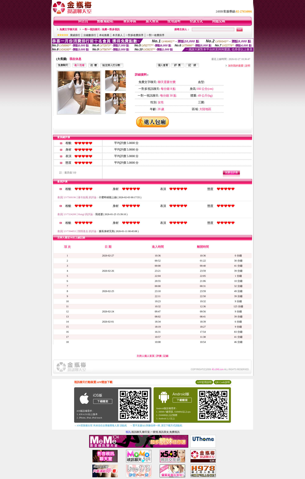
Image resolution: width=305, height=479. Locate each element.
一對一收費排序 (155, 35)
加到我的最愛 (235, 65)
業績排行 (75, 35)
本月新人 (117, 35)
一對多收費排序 (134, 35)
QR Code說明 (222, 382)
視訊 (128, 432)
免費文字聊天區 (68, 29)
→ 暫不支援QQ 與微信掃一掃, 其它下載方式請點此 (156, 425)
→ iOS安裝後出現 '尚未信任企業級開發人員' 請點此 (100, 425)
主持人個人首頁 (145, 355)
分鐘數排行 (89, 35)
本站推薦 (104, 35)
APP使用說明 (204, 382)
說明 (247, 65)
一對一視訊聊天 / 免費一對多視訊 (101, 29)
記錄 (165, 355)
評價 (158, 355)
